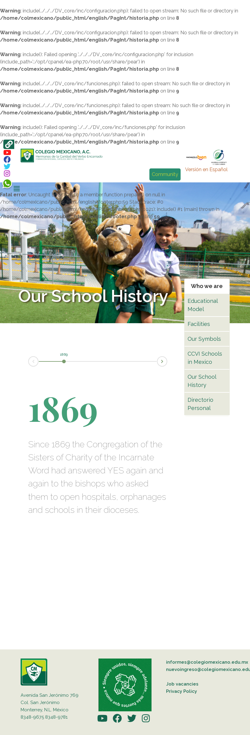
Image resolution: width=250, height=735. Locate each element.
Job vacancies (182, 684)
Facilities (199, 324)
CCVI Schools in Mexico (205, 358)
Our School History (202, 381)
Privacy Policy (181, 691)
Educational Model (203, 305)
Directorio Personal (200, 404)
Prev (28, 362)
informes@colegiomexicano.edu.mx (207, 662)
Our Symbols (204, 339)
